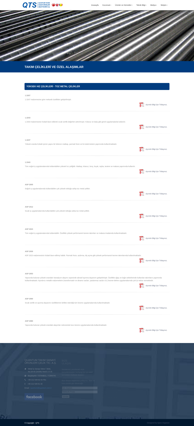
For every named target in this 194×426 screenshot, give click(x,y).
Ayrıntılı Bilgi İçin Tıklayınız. (154, 105)
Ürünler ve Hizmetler (124, 5)
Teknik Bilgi (141, 5)
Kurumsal (106, 5)
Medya (153, 5)
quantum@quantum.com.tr (41, 389)
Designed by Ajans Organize (158, 423)
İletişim (164, 5)
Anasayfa (95, 5)
